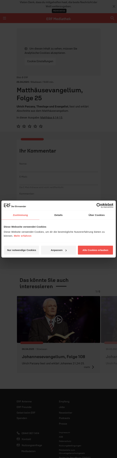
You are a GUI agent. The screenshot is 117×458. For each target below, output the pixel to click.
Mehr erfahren (23, 235)
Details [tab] (58, 214)
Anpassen (58, 250)
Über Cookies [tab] (97, 214)
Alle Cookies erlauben (95, 250)
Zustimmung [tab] (20, 214)
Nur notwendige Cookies (21, 250)
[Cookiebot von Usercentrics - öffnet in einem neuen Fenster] (98, 205)
